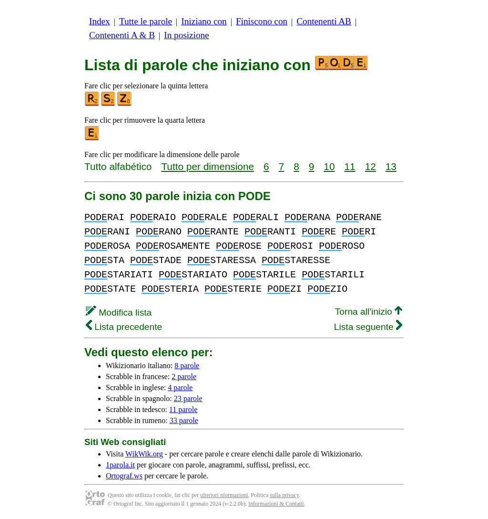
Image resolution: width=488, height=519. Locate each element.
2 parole (184, 376)
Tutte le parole (145, 21)
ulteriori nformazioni (224, 495)
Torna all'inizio (368, 312)
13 (391, 166)
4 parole (180, 387)
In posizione (186, 35)
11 (350, 166)
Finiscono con (261, 21)
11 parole (183, 409)
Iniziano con (203, 21)
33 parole (184, 420)
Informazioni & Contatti (276, 503)
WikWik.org (144, 454)
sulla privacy (284, 495)
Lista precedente (124, 327)
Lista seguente (368, 327)
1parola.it (120, 465)
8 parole (186, 365)
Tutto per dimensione (207, 166)
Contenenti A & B (122, 35)
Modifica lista (119, 312)
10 (329, 166)
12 (370, 166)
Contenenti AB (323, 21)
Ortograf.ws (124, 476)
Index (99, 21)
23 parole (188, 398)
